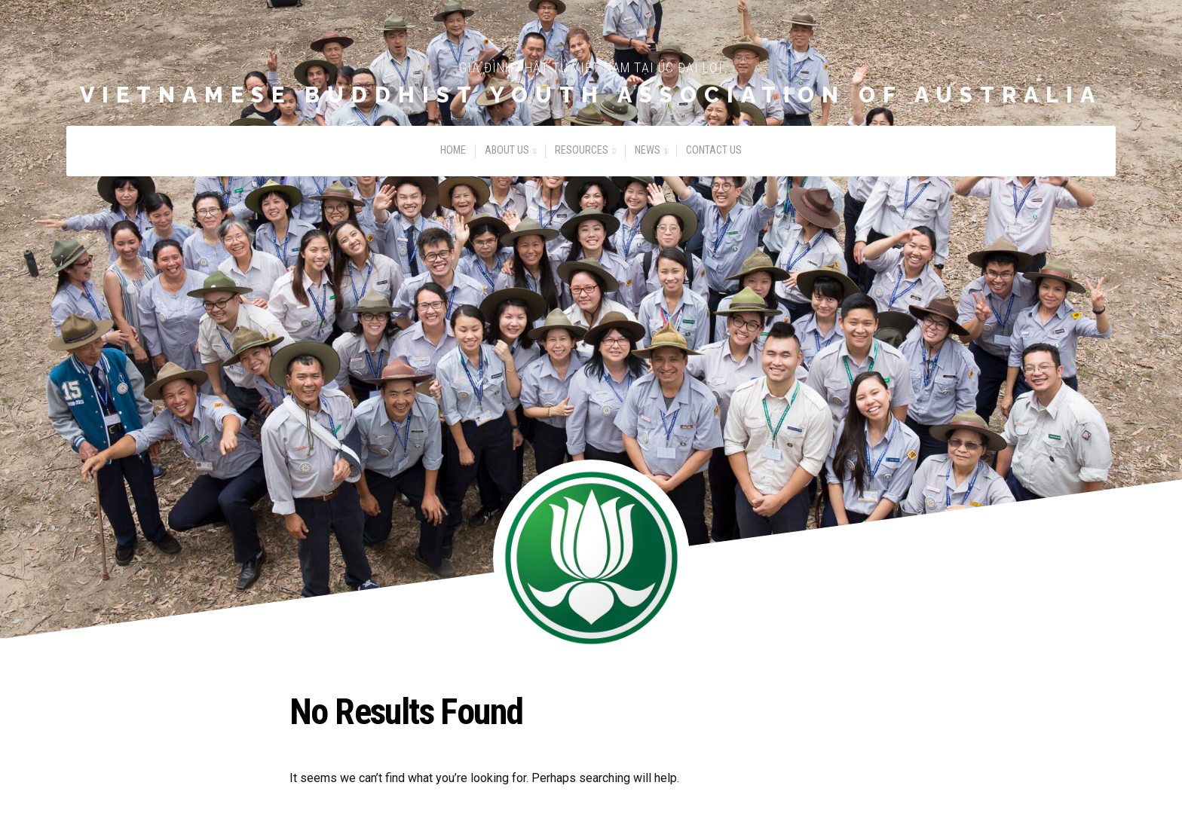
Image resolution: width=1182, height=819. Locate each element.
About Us (507, 150)
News (647, 150)
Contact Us (714, 150)
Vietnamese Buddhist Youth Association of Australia (591, 95)
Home (453, 150)
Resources (581, 150)
